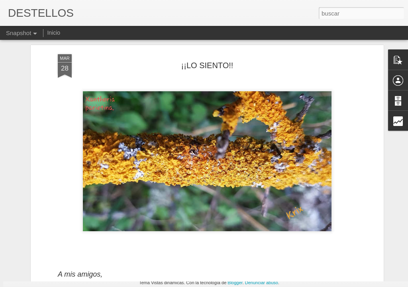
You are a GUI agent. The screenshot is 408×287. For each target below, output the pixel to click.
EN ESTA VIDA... (246, 250)
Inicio (53, 32)
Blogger (235, 282)
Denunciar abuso (261, 282)
